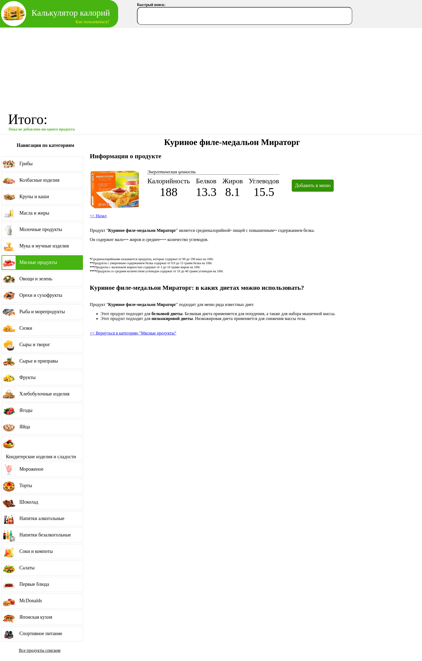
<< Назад (98, 216)
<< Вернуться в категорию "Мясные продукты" (133, 333)
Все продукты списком (40, 650)
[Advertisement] (211, 68)
